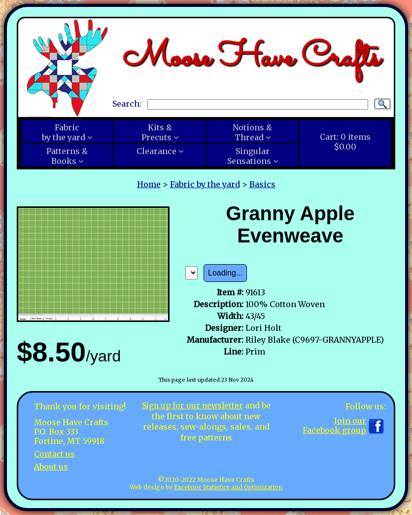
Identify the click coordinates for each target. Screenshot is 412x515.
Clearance (156, 151)
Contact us (55, 454)
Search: (126, 104)
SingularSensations (249, 156)
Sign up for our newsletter (192, 405)
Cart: (345, 142)
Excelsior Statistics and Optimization (228, 487)
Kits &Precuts (156, 132)
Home (149, 184)
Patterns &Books (67, 156)
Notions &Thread (252, 132)
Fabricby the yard (63, 132)
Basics (262, 184)
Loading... (225, 273)
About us (51, 466)
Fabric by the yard (205, 184)
